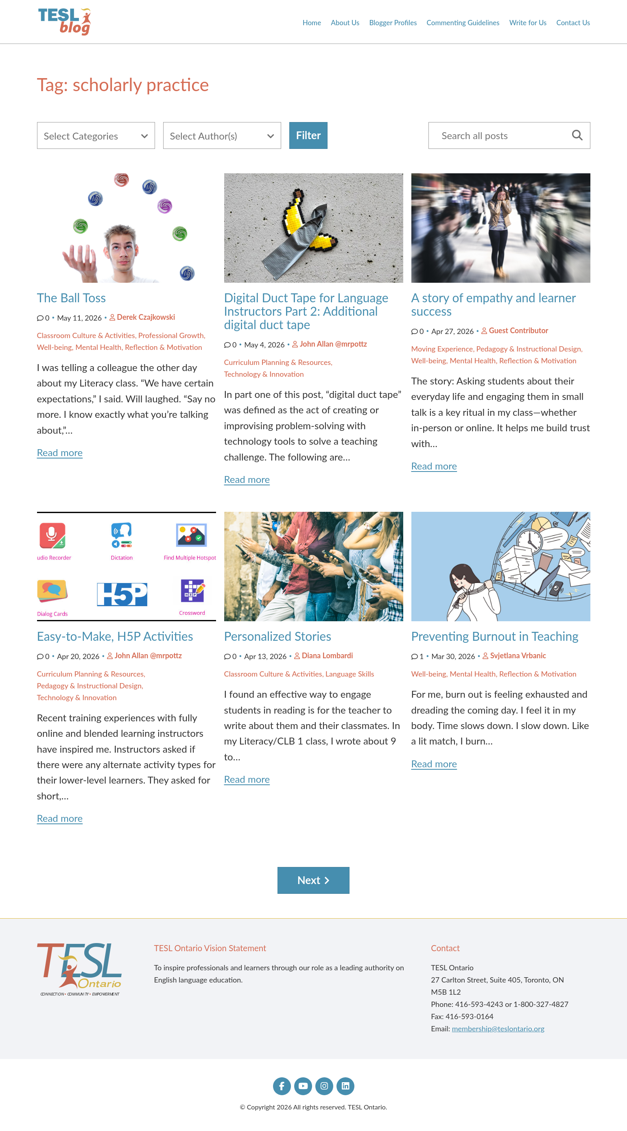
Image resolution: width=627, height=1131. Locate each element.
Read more (60, 452)
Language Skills (350, 673)
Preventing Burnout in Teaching (495, 636)
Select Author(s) (203, 136)
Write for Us (528, 23)
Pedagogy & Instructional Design (528, 348)
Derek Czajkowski (146, 316)
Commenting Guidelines (463, 23)
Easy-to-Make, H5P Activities (115, 636)
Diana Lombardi (327, 655)
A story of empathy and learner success (493, 304)
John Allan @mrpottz (333, 343)
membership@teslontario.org (498, 1028)
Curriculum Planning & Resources (277, 362)
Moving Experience (442, 348)
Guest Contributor (518, 330)
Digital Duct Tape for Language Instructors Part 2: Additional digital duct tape (306, 311)
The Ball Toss (71, 297)
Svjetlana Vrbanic (518, 655)
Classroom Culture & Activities (86, 335)
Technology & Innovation (264, 373)
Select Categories (81, 136)
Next (309, 879)
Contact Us (573, 23)
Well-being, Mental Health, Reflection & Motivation (119, 347)
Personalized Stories (279, 636)
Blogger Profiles (393, 23)
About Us (345, 23)
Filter (308, 135)
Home (312, 23)
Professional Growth (171, 335)
